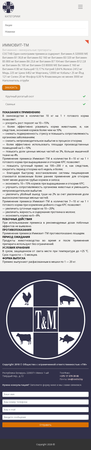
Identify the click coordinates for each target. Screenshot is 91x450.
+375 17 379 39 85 (69, 375)
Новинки (10, 31)
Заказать (11, 87)
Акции (8, 25)
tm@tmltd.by (75, 379)
